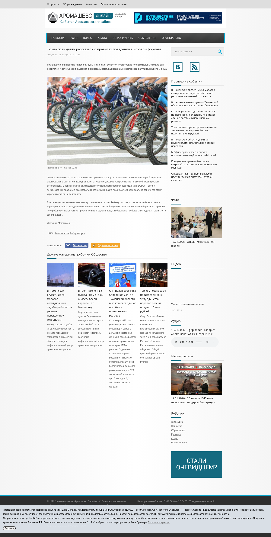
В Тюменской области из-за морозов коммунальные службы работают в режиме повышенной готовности (193, 93)
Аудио (102, 38)
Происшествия (179, 442)
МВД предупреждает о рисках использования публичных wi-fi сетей (193, 153)
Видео (87, 38)
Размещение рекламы (114, 4)
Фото (74, 38)
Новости (57, 38)
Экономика (177, 422)
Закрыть (9, 528)
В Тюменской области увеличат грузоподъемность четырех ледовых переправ (193, 143)
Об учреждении (72, 4)
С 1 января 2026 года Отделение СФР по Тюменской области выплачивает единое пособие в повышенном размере (122, 303)
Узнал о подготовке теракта (187, 304)
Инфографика (123, 38)
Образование (178, 430)
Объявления (147, 38)
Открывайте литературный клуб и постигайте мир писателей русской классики (192, 177)
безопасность (62, 233)
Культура (176, 434)
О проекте (53, 4)
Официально (171, 38)
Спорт (174, 438)
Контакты (91, 4)
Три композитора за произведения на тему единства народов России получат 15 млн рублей (194, 130)
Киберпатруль (77, 233)
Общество (52, 54)
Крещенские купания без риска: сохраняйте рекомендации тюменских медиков (194, 164)
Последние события (186, 81)
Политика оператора (159, 522)
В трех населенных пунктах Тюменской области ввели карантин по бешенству (91, 299)
